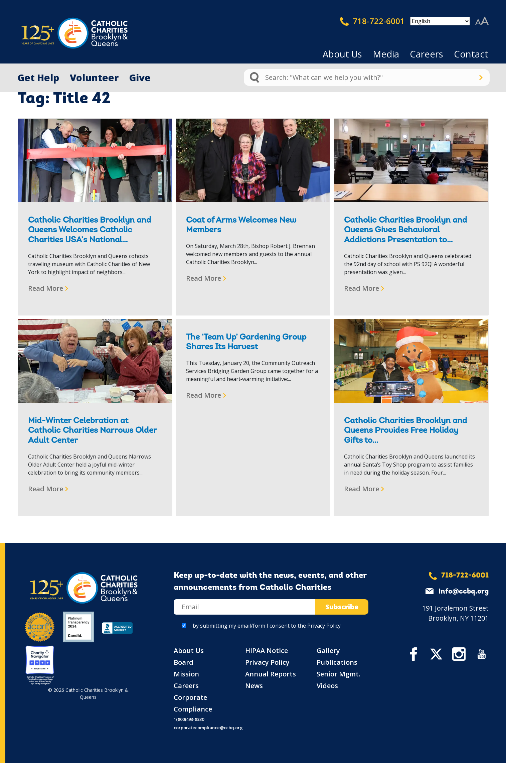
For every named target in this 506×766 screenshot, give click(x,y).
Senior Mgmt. (338, 676)
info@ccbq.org (464, 594)
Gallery (328, 653)
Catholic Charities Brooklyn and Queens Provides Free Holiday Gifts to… (405, 431)
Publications (337, 664)
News (254, 688)
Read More (45, 288)
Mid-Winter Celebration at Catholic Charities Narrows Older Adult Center (92, 431)
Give (140, 77)
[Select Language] (440, 21)
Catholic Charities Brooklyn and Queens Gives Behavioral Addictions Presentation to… (405, 230)
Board (183, 664)
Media (386, 54)
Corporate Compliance (193, 705)
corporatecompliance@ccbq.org (208, 730)
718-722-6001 (372, 21)
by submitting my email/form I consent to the (267, 628)
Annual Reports (270, 676)
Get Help (38, 77)
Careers (426, 54)
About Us (342, 54)
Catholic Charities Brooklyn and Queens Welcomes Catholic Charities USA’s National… (89, 230)
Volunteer (94, 77)
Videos (327, 688)
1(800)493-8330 (189, 722)
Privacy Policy (324, 628)
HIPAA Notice (266, 653)
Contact (471, 54)
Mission (186, 676)
